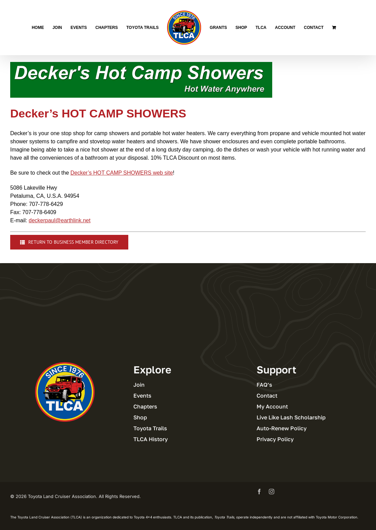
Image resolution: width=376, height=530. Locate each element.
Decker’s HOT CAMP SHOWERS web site (121, 173)
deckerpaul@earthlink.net (60, 220)
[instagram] (271, 491)
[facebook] (259, 491)
